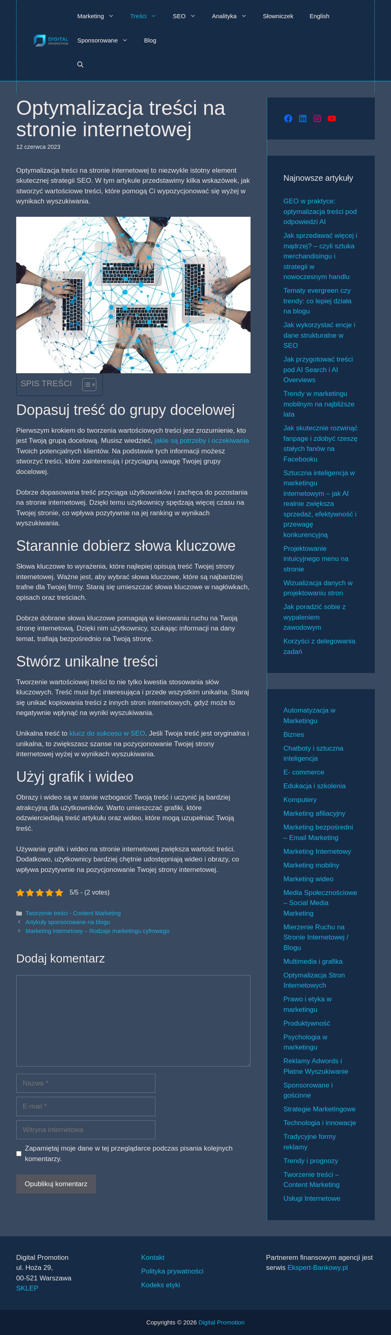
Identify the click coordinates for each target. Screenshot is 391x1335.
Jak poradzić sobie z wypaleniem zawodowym (314, 617)
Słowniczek (278, 16)
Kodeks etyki (160, 1285)
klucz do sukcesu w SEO (106, 733)
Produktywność (306, 1023)
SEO (188, 16)
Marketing (99, 16)
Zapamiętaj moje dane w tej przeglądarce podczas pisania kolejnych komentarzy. (129, 1154)
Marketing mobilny (311, 865)
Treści (147, 16)
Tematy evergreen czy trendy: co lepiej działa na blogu (317, 301)
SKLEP (27, 1288)
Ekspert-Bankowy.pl (317, 1268)
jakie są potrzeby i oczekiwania (201, 440)
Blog (150, 40)
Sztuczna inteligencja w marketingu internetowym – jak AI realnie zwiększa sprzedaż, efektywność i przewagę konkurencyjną (319, 504)
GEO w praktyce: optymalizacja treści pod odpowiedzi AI (320, 211)
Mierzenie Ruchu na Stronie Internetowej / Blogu (315, 937)
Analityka (233, 16)
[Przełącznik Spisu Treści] (85, 384)
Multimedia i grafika (312, 961)
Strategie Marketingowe (319, 1109)
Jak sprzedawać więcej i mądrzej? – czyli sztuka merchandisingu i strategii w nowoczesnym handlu (320, 256)
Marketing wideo (308, 879)
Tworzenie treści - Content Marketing (73, 913)
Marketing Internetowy (317, 851)
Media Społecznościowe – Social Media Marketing (320, 903)
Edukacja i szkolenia (314, 786)
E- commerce (303, 772)
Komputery (300, 800)
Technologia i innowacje (319, 1123)
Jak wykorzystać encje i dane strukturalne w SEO (319, 335)
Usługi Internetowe (311, 1198)
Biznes (293, 734)
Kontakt (153, 1257)
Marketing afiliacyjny (314, 813)
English (319, 16)
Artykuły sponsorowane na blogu (68, 922)
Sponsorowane (106, 40)
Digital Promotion (221, 1322)
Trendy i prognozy (310, 1161)
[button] (80, 65)
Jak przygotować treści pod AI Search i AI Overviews (318, 369)
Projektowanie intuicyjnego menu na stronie (315, 559)
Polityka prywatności (172, 1271)
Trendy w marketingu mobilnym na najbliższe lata (319, 404)
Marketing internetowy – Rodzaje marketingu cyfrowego (98, 931)
